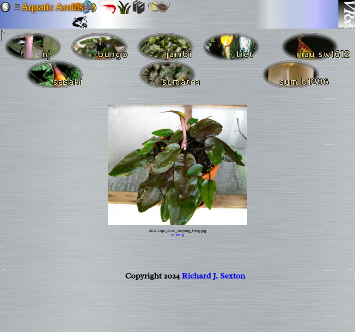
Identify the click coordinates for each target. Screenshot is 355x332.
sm (178, 235)
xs (173, 235)
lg (182, 235)
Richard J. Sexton (213, 278)
